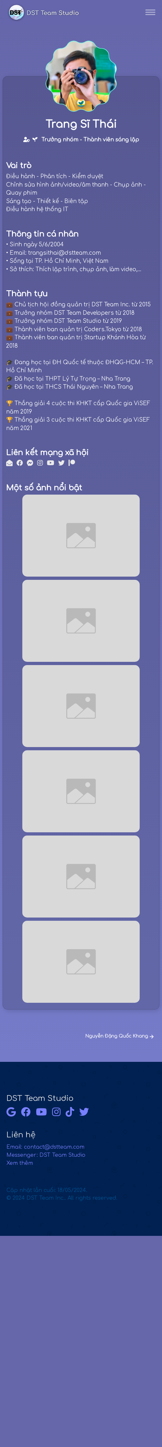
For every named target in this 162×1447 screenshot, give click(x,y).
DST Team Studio (39, 1098)
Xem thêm (19, 1163)
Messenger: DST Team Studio (45, 1155)
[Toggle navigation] (150, 12)
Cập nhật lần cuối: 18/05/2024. (61, 1194)
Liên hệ (21, 1135)
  (30, 139)
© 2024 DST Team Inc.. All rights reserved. (61, 1198)
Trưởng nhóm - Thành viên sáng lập (90, 140)
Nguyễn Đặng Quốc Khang (119, 1036)
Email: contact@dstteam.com (45, 1147)
